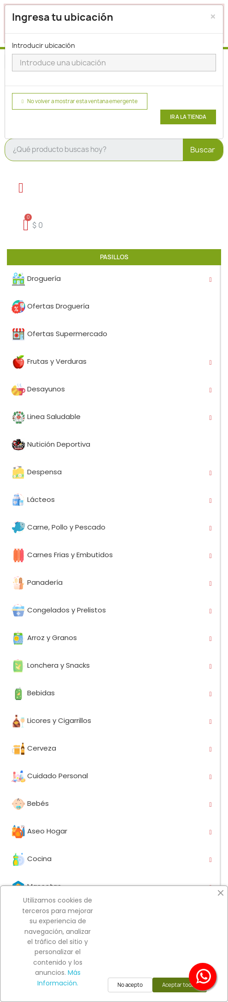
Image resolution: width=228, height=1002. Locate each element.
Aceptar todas (179, 985)
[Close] (213, 16)
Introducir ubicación (43, 45)
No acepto (130, 985)
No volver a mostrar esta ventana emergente (80, 101)
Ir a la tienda (188, 117)
